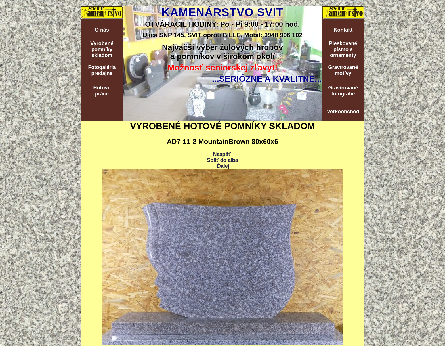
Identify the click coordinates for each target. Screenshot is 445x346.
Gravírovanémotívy (343, 70)
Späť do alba (222, 160)
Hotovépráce (101, 91)
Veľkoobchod (343, 111)
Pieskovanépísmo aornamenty (343, 49)
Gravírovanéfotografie (343, 91)
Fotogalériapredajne (102, 70)
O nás (102, 30)
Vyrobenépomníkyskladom (101, 49)
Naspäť (222, 154)
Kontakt (343, 30)
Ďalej (223, 166)
